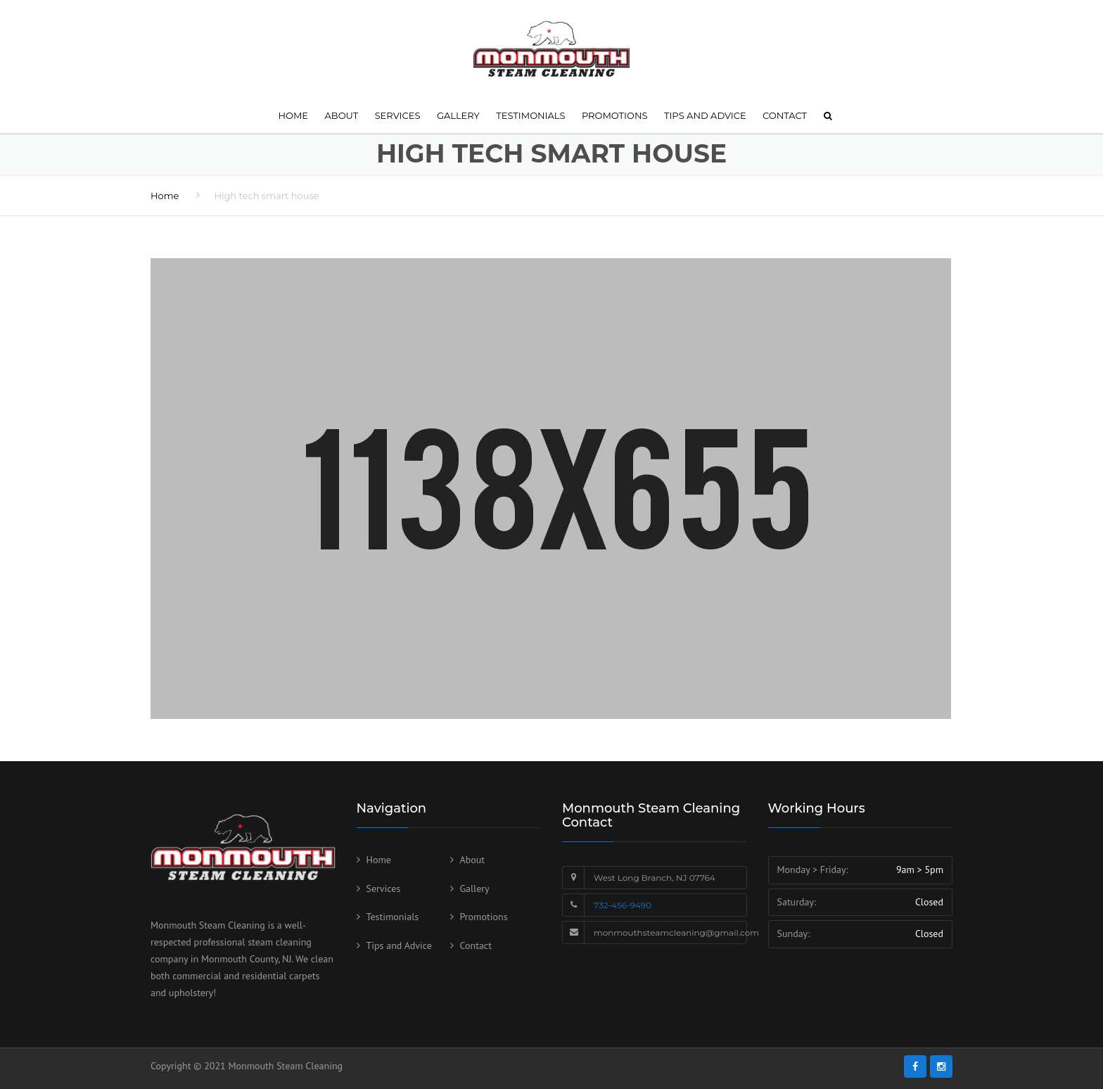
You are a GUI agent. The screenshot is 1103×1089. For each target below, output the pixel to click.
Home (293, 115)
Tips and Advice (705, 115)
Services (398, 115)
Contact (785, 115)
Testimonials (530, 115)
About (342, 115)
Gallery (458, 115)
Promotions (615, 115)
